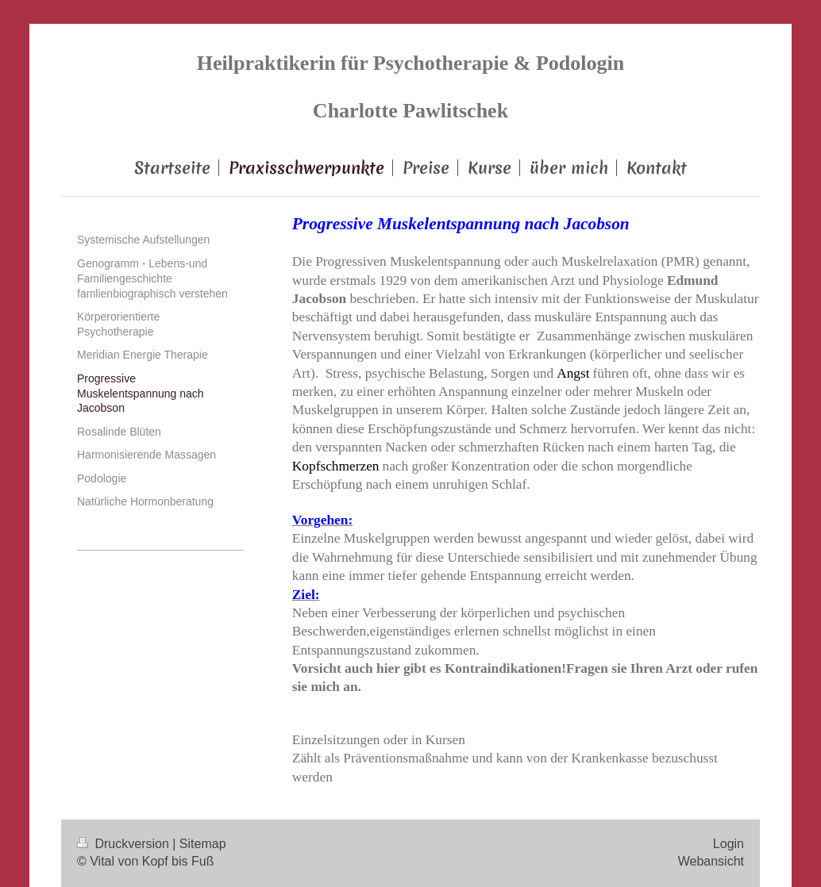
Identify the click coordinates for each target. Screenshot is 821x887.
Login (728, 844)
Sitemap (202, 844)
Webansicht (711, 861)
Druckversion (124, 844)
